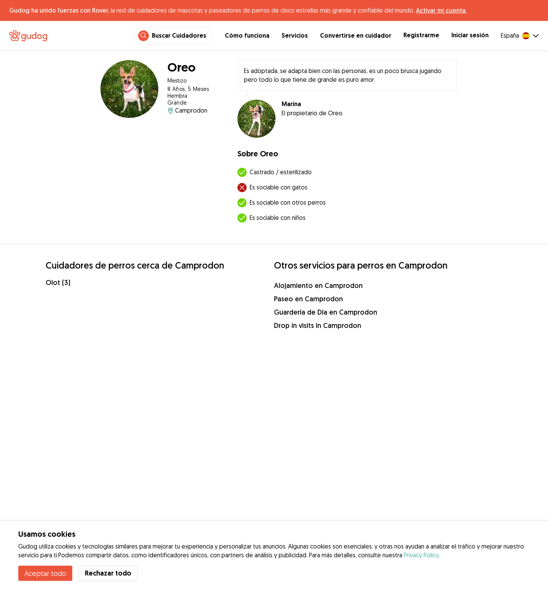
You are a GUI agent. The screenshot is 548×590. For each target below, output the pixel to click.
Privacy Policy (421, 555)
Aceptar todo (45, 573)
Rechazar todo (108, 573)
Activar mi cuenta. (441, 10)
